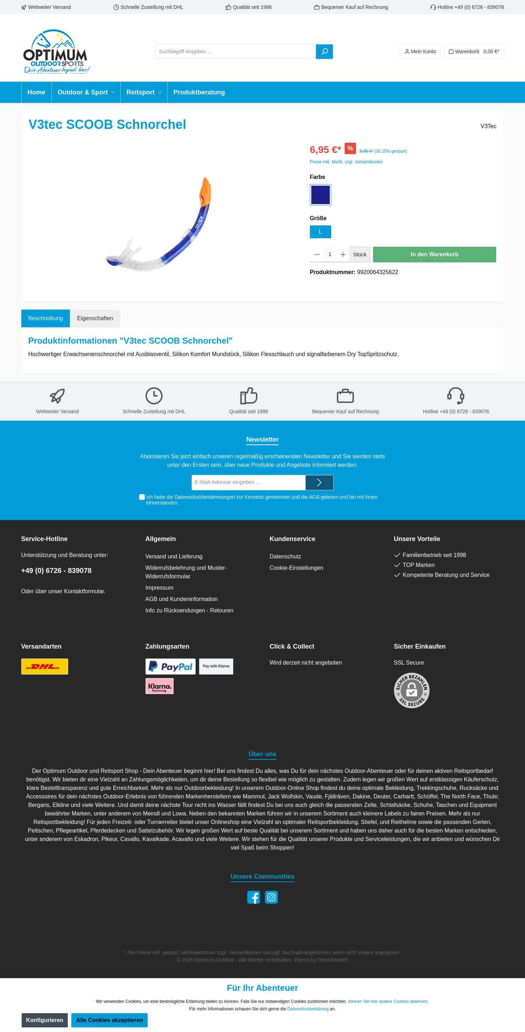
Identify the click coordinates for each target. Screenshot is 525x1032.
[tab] (45, 318)
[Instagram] (271, 897)
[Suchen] (324, 51)
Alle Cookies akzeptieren (109, 1020)
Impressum (160, 588)
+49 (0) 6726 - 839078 (56, 570)
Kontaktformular (84, 591)
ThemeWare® (332, 960)
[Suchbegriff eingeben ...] (235, 51)
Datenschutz (285, 556)
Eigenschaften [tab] (95, 318)
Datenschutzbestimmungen (205, 497)
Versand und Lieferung (174, 556)
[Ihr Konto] (420, 51)
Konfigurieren (45, 1020)
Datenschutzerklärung (308, 1008)
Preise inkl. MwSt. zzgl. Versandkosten (346, 161)
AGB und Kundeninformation (182, 599)
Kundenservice (293, 538)
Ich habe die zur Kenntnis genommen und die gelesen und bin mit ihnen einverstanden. (261, 500)
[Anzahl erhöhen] (343, 254)
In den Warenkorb (435, 254)
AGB (314, 497)
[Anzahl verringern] (317, 254)
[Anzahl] (330, 254)
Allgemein (161, 538)
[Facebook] (254, 897)
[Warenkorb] (474, 51)
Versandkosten (245, 952)
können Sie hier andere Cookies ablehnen (388, 1001)
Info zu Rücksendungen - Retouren (190, 610)
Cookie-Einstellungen (296, 568)
